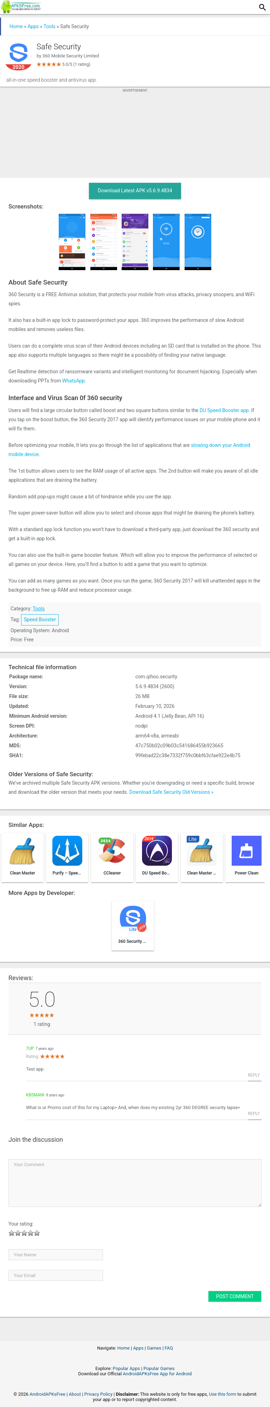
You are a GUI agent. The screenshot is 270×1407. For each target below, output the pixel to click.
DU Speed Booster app (224, 410)
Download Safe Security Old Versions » (171, 792)
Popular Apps (126, 1368)
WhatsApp (73, 381)
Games (154, 1348)
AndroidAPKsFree (47, 1394)
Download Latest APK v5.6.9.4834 (135, 190)
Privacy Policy (98, 1394)
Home (16, 26)
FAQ (169, 1348)
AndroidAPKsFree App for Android (157, 1373)
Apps (33, 26)
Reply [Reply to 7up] (254, 1075)
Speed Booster (40, 619)
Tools (50, 26)
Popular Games (159, 1368)
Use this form (222, 1394)
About (75, 1394)
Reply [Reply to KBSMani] (254, 1113)
